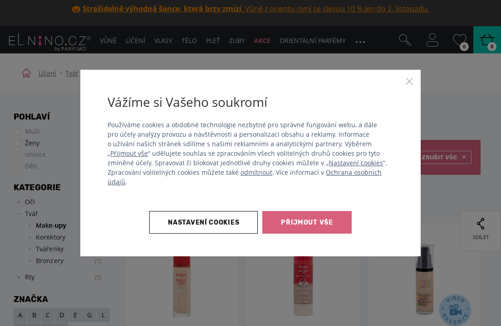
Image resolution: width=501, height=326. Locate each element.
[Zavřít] (409, 81)
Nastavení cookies (356, 162)
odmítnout (256, 172)
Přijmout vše (129, 153)
